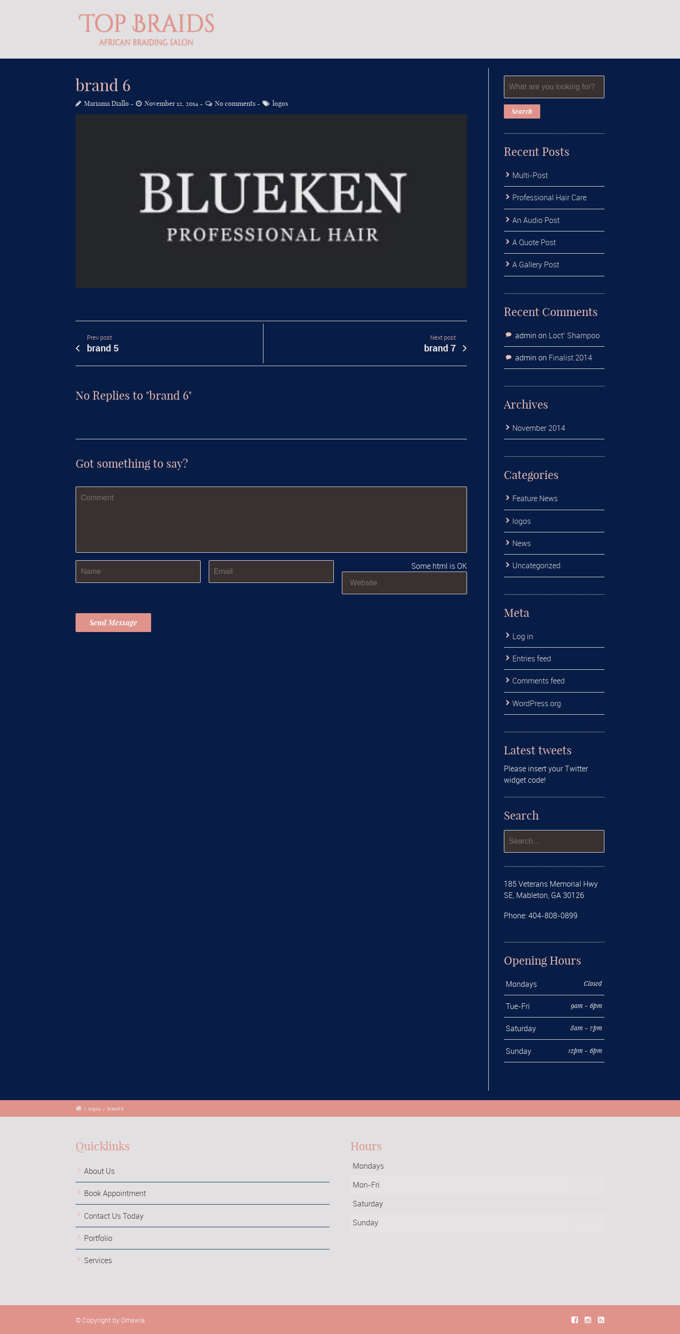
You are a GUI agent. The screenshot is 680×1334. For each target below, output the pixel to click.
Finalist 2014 (570, 357)
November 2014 (538, 428)
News (521, 543)
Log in (522, 636)
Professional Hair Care (549, 197)
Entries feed (531, 658)
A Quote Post (534, 242)
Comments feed (538, 681)
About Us (99, 1171)
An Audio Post (536, 220)
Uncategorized (536, 565)
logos (280, 103)
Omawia (133, 1320)
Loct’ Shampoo (574, 335)
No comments (235, 103)
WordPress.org (536, 703)
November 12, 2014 (171, 103)
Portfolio (98, 1238)
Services (98, 1260)
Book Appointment (115, 1193)
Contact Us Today (114, 1216)
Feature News (535, 498)
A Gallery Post (535, 264)
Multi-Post (530, 175)
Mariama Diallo (106, 103)
